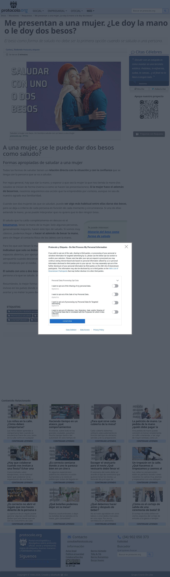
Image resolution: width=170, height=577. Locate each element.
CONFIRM (67, 321)
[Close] (127, 247)
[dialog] (85, 288)
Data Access (85, 330)
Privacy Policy (98, 330)
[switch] (115, 286)
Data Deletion (71, 330)
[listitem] (85, 280)
